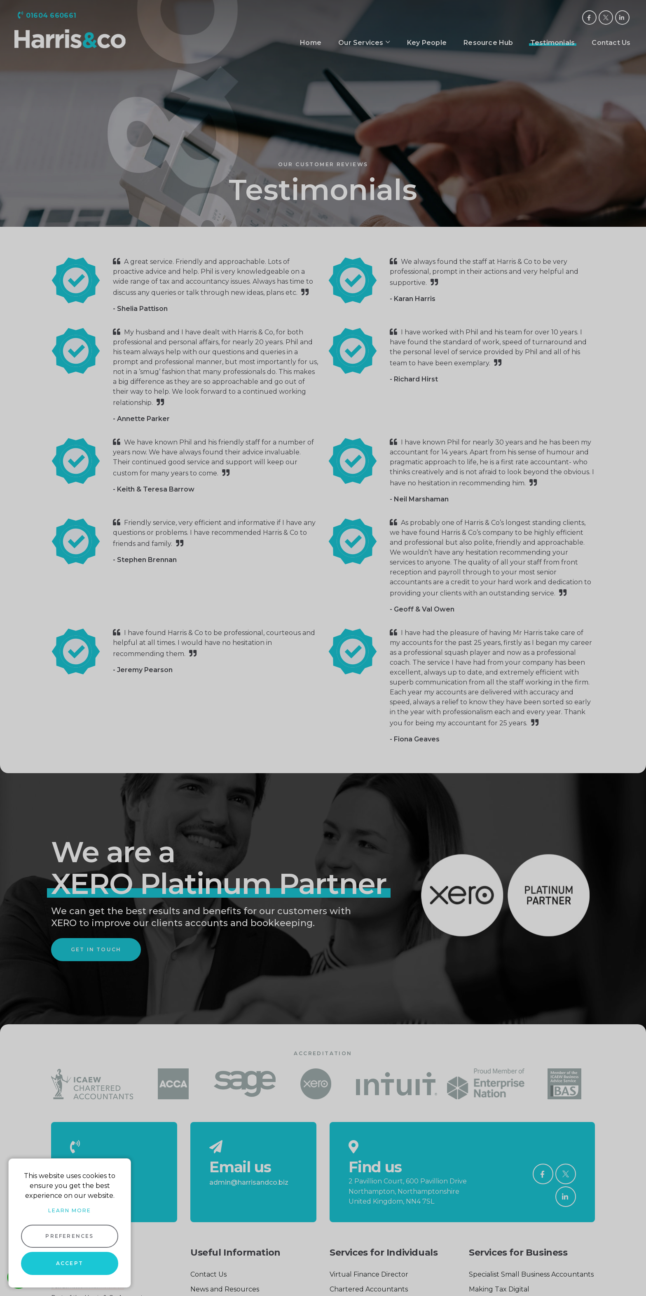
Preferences (69, 1236)
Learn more (69, 1210)
